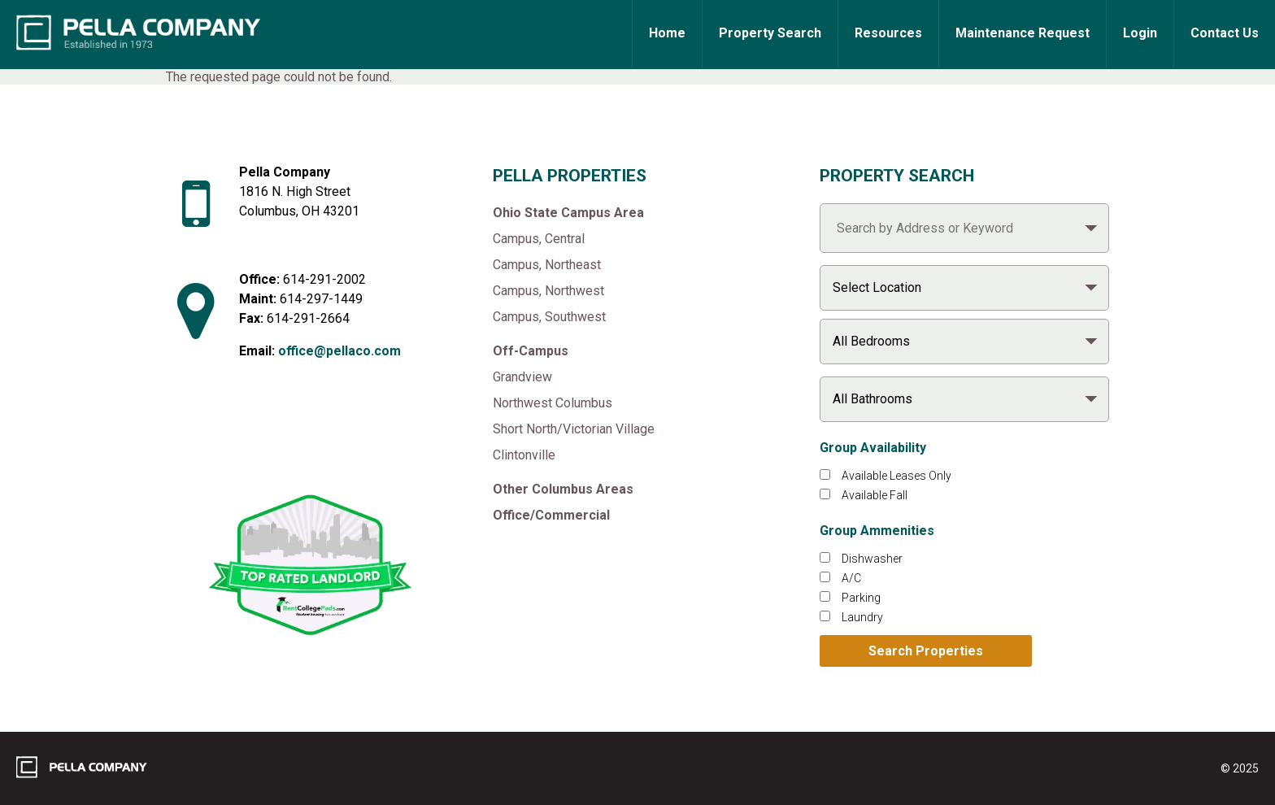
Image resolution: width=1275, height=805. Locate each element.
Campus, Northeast (547, 264)
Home (667, 33)
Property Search (770, 33)
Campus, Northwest (548, 290)
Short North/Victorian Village (574, 429)
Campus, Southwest (549, 316)
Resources (888, 33)
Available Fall (874, 495)
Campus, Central (539, 238)
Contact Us (1224, 33)
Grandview (522, 377)
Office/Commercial (551, 515)
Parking (861, 597)
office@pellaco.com (339, 351)
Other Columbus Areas (563, 489)
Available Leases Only (896, 475)
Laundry (862, 617)
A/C (851, 578)
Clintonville (524, 455)
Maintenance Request (1022, 33)
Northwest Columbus (552, 403)
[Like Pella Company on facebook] (269, 442)
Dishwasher (872, 558)
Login (1140, 33)
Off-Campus (530, 351)
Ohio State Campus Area (568, 212)
